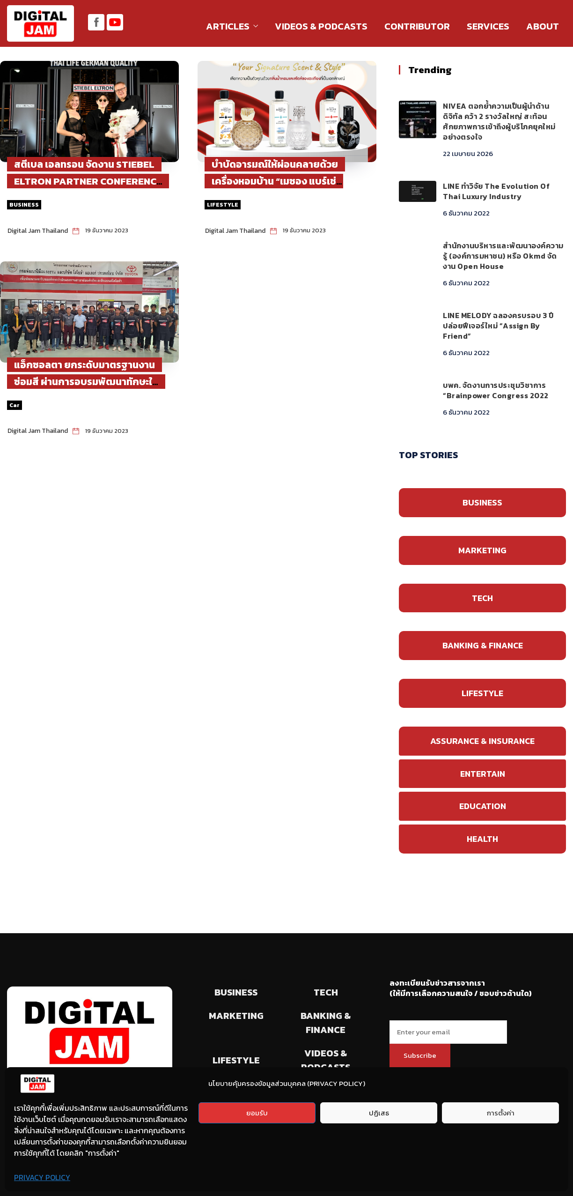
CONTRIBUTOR (417, 26)
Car (14, 405)
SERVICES (488, 26)
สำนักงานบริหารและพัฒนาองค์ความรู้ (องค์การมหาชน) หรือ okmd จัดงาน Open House (503, 255)
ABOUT (542, 26)
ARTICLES (228, 26)
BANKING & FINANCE (482, 645)
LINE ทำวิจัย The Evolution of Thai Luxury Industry (496, 191)
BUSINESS (24, 205)
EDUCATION (482, 806)
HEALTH (482, 838)
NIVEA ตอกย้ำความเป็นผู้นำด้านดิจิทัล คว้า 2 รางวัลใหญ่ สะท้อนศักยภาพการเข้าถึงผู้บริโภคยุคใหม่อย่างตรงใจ (499, 121)
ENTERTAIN (482, 773)
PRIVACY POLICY (42, 1177)
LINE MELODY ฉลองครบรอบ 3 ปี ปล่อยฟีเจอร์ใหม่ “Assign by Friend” (498, 325)
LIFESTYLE (222, 205)
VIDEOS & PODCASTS (321, 26)
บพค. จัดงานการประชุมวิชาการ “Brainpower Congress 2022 (496, 390)
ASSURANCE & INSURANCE (482, 741)
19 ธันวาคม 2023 (106, 230)
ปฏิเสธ (379, 1112)
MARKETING (482, 550)
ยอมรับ (257, 1112)
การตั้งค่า (500, 1112)
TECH (482, 598)
